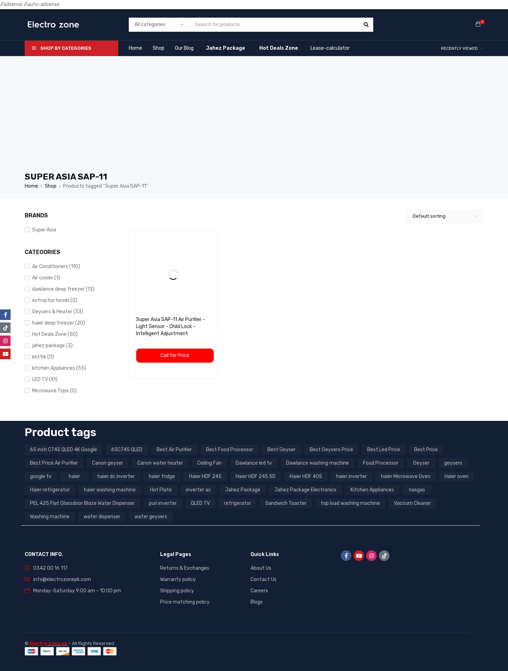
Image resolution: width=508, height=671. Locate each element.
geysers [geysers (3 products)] (453, 463)
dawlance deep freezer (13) (63, 289)
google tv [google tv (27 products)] (41, 476)
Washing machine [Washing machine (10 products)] (49, 517)
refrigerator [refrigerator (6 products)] (237, 503)
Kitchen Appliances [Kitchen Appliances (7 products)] (372, 490)
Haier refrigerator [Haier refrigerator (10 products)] (50, 490)
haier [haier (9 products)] (74, 476)
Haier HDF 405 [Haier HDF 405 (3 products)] (306, 476)
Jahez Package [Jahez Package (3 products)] (242, 490)
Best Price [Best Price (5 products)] (426, 450)
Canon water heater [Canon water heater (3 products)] (160, 463)
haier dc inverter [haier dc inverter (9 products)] (116, 476)
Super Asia (44, 230)
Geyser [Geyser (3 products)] (421, 463)
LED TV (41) (45, 379)
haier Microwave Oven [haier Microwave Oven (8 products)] (405, 476)
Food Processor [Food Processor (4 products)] (380, 463)
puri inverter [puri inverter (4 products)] (163, 503)
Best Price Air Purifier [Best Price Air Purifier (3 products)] (54, 463)
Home (31, 186)
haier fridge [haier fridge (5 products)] (162, 476)
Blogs (256, 602)
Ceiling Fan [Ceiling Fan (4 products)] (209, 463)
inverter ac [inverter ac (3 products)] (198, 490)
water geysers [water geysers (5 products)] (150, 517)
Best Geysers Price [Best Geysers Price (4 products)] (331, 450)
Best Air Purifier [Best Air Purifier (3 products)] (174, 450)
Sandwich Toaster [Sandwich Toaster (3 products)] (286, 503)
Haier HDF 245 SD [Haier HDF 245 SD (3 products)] (256, 476)
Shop (50, 186)
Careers (259, 591)
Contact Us (263, 579)
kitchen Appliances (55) (59, 368)
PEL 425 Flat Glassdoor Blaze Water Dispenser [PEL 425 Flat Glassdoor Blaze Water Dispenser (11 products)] (82, 503)
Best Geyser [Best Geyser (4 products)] (281, 450)
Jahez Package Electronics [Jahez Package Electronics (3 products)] (305, 490)
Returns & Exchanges (184, 568)
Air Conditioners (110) (56, 267)
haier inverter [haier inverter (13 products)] (351, 476)
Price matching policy (185, 602)
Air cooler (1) (46, 278)
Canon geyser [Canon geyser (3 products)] (107, 463)
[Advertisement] (254, 117)
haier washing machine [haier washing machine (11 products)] (110, 490)
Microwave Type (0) (54, 391)
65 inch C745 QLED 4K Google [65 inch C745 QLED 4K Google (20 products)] (63, 450)
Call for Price (175, 355)
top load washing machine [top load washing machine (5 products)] (350, 503)
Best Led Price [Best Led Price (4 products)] (383, 450)
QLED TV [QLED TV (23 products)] (200, 503)
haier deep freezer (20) (58, 323)
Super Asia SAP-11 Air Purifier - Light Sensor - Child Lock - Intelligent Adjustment (170, 326)
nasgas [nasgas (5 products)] (417, 490)
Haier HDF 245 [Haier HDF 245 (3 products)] (205, 476)
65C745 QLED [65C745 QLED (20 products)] (127, 450)
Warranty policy (178, 579)
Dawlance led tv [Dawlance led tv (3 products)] (254, 463)
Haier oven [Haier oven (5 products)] (456, 476)
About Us (260, 568)
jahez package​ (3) (52, 346)
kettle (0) (43, 357)
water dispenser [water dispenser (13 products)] (102, 517)
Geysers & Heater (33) (57, 312)
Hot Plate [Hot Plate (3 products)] (161, 490)
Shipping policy (177, 591)
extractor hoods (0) (54, 300)
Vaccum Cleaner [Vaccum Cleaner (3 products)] (412, 503)
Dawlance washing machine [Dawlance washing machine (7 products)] (317, 463)
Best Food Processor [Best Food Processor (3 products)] (229, 450)
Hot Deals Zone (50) (55, 334)
